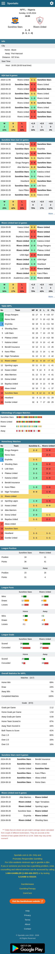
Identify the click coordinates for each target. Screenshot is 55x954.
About (27, 924)
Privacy (27, 915)
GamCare (27, 893)
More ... (52, 214)
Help (27, 911)
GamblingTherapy (28, 889)
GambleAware (27, 884)
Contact (27, 929)
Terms (27, 920)
